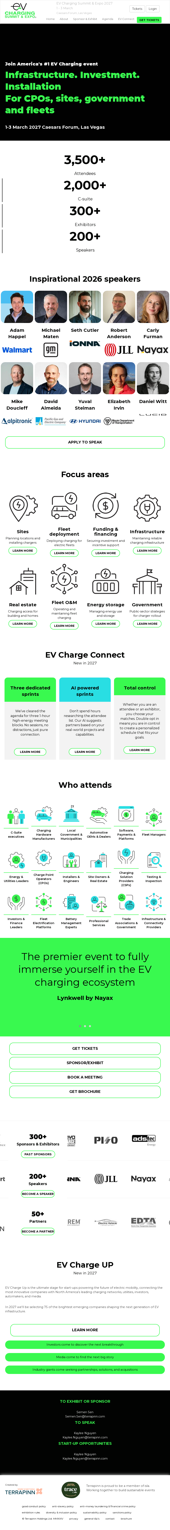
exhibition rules (31, 1512)
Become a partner (38, 1231)
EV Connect (126, 19)
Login (153, 9)
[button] (80, 1026)
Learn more (23, 550)
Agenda (107, 19)
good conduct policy (34, 1506)
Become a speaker (38, 1194)
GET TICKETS (85, 1048)
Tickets (137, 9)
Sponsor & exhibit (85, 19)
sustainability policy (95, 1512)
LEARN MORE (85, 1330)
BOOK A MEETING (85, 1077)
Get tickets (149, 20)
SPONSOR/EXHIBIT (85, 1063)
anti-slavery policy (63, 1506)
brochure (126, 1518)
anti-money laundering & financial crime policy (108, 1506)
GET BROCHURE (85, 1091)
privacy (73, 1518)
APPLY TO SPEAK (85, 442)
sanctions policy (122, 1512)
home (50, 19)
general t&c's (91, 1518)
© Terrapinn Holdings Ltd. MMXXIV (42, 1518)
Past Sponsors (38, 1154)
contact (110, 1518)
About (64, 19)
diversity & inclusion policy (61, 1512)
